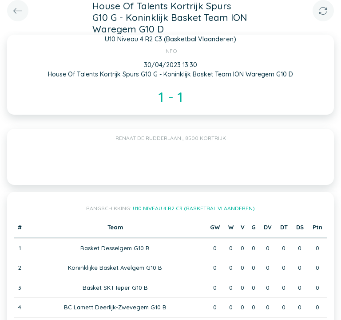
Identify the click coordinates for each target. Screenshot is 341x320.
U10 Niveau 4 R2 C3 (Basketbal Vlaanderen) (194, 208)
